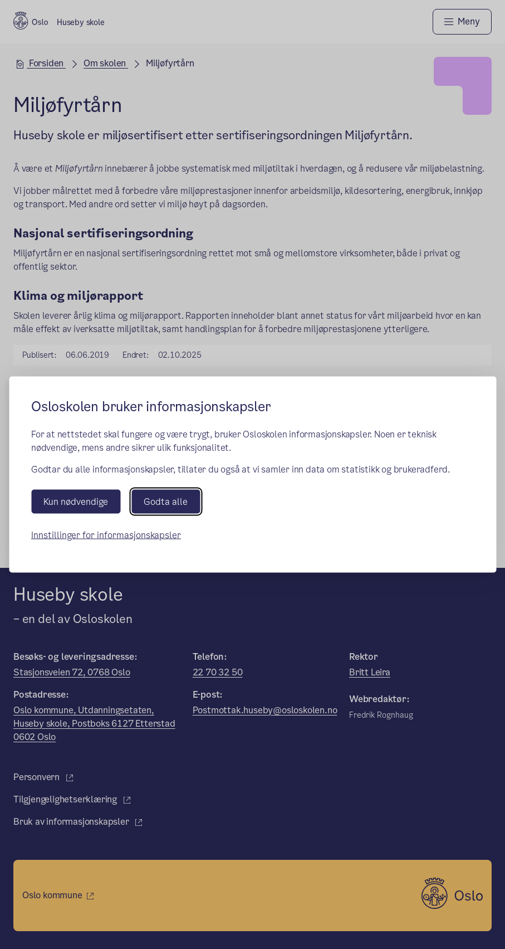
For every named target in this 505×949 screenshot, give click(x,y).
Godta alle (166, 501)
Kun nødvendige (75, 501)
